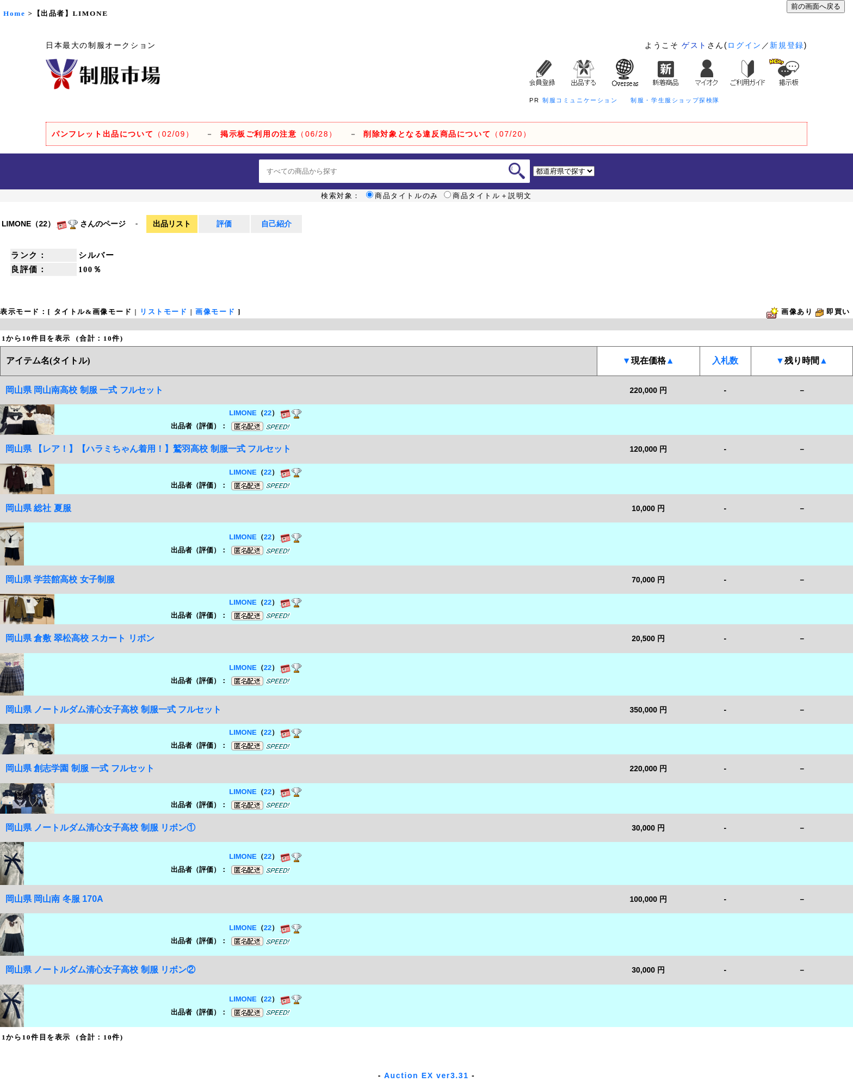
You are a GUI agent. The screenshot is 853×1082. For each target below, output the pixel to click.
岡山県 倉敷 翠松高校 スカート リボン (79, 638)
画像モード (215, 312)
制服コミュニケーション (580, 100)
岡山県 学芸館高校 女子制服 (60, 579)
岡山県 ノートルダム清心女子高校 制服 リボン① (100, 827)
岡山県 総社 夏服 (38, 508)
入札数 (725, 360)
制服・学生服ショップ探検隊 (675, 100)
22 (267, 413)
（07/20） (447, 134)
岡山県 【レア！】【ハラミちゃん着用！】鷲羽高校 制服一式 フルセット (148, 448)
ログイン (744, 45)
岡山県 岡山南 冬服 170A (54, 898)
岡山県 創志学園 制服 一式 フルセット (79, 768)
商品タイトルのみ (402, 196)
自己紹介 (276, 223)
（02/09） (123, 134)
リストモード (164, 312)
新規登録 (786, 45)
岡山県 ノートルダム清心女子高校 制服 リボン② (100, 969)
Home (14, 13)
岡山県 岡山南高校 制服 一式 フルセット (84, 390)
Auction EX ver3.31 (426, 1075)
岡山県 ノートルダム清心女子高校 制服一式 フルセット (113, 709)
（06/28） (278, 134)
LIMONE (243, 413)
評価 (224, 223)
